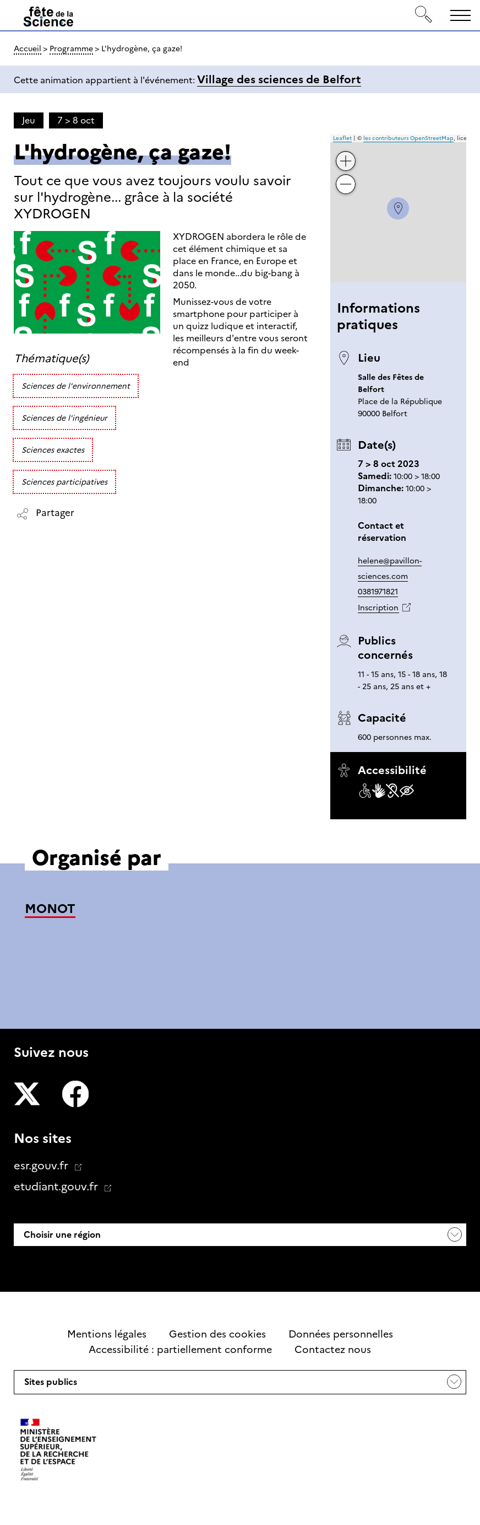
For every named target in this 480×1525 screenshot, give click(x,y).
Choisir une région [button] (61, 1234)
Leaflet (342, 138)
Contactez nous (332, 1350)
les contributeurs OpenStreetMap (408, 138)
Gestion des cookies (217, 1334)
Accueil (27, 48)
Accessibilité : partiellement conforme (180, 1350)
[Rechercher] (424, 15)
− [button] (346, 176)
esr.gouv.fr (42, 1165)
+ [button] (346, 153)
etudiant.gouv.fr (57, 1186)
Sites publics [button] (49, 1385)
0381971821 (378, 592)
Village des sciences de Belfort (279, 79)
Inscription (378, 608)
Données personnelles (340, 1334)
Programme (71, 48)
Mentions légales (106, 1334)
